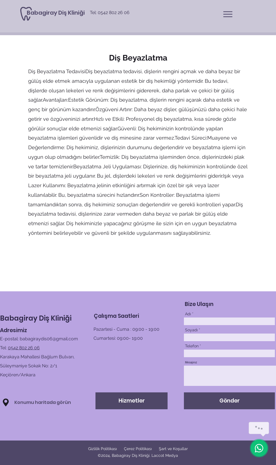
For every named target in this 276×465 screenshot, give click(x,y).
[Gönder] (229, 400)
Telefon (192, 346)
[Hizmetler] (131, 400)
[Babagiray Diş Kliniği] (56, 12)
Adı (188, 314)
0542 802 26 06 (24, 347)
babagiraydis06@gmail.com (49, 338)
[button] (227, 14)
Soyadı (191, 330)
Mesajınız (191, 362)
